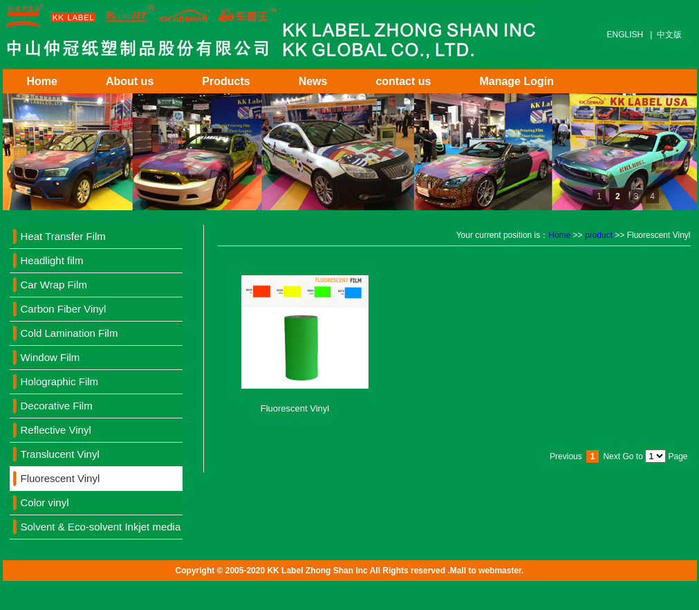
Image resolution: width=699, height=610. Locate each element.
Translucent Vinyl (60, 454)
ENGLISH (625, 34)
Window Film (50, 357)
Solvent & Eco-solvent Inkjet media (101, 527)
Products (226, 81)
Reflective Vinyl (56, 430)
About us (129, 81)
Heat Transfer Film (63, 236)
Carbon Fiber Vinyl (63, 309)
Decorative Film (57, 406)
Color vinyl (45, 502)
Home (42, 81)
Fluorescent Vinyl (60, 478)
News (313, 81)
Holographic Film (60, 381)
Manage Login (516, 81)
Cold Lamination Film (69, 333)
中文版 (669, 34)
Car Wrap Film (54, 284)
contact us (403, 81)
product (599, 235)
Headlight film (52, 260)
